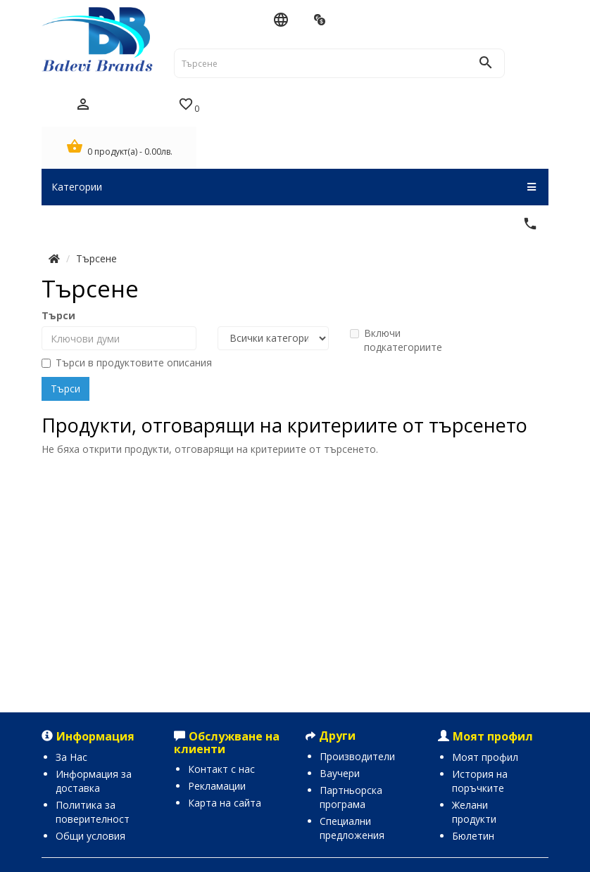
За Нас (71, 757)
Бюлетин (473, 835)
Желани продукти (474, 812)
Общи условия (90, 835)
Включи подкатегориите (396, 340)
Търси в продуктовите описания (127, 362)
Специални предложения (352, 828)
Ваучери (340, 773)
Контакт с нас (221, 769)
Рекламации (217, 786)
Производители (357, 756)
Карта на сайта (224, 802)
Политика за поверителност (93, 812)
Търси (58, 315)
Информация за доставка (94, 781)
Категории (293, 187)
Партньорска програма (351, 797)
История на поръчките (480, 781)
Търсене (96, 258)
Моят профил (485, 757)
